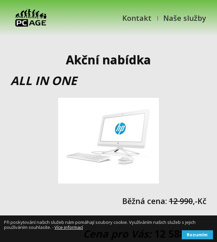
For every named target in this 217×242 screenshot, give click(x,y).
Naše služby (184, 18)
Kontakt (136, 18)
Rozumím (197, 235)
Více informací (68, 227)
